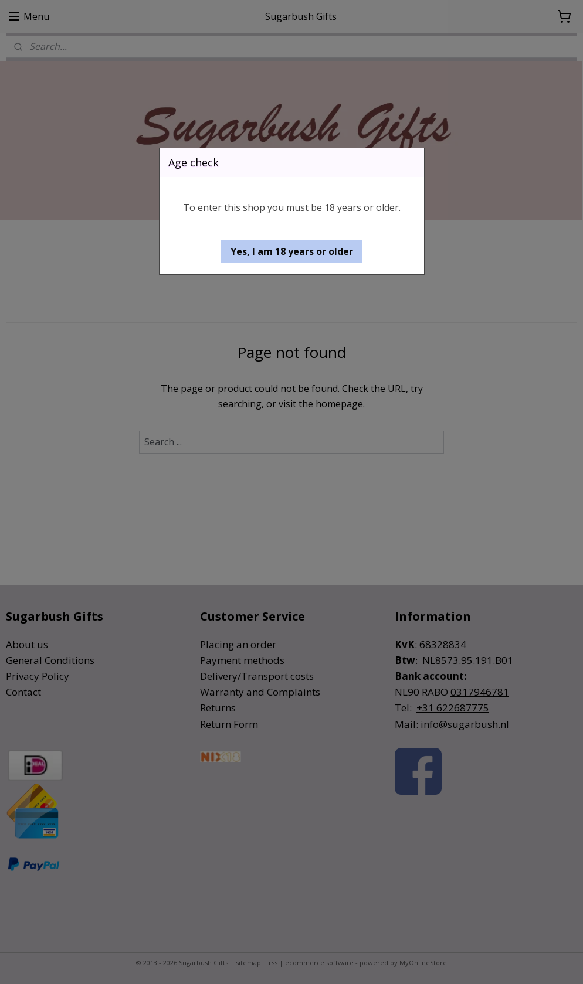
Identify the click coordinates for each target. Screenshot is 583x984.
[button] (292, 252)
